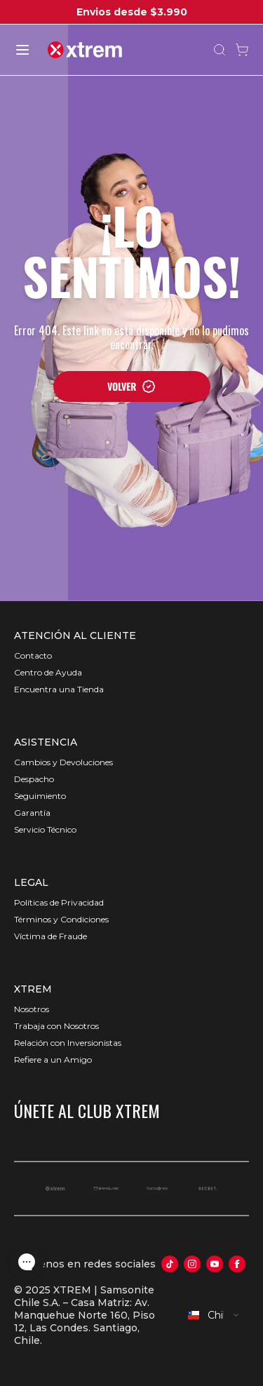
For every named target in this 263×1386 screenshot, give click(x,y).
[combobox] (214, 1315)
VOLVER (131, 386)
